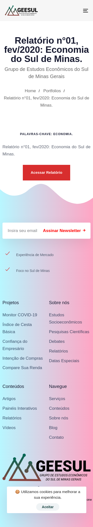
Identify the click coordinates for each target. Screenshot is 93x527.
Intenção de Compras (22, 358)
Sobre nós (58, 418)
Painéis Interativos (19, 408)
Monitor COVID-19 (19, 315)
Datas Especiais (64, 360)
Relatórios (58, 351)
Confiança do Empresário (14, 345)
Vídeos (9, 427)
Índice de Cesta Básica (17, 328)
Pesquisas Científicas (69, 331)
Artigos (9, 398)
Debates (57, 341)
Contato (56, 437)
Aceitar (48, 507)
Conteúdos (59, 408)
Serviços (57, 398)
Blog (53, 427)
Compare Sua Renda (22, 367)
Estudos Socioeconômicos (65, 318)
